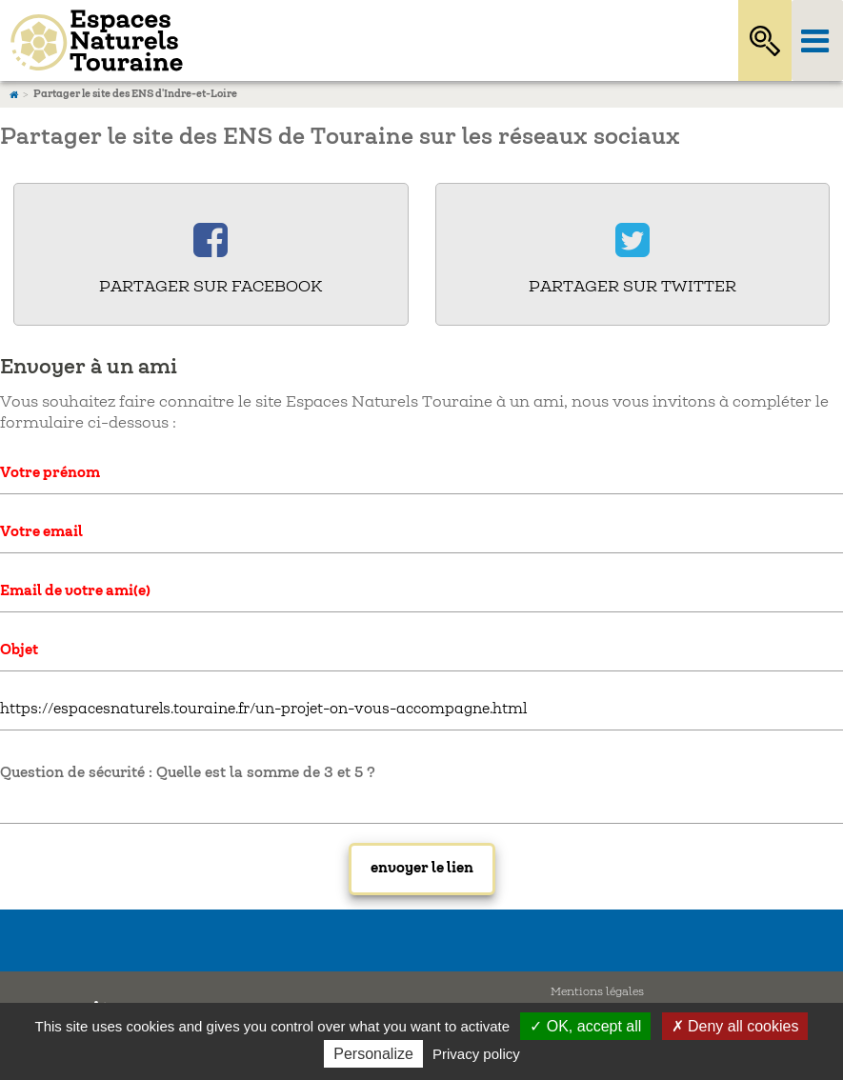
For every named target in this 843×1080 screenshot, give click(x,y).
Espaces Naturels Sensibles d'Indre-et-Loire (347, 40)
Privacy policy (476, 1054)
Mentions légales (597, 992)
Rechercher (765, 40)
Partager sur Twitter (632, 287)
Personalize (373, 1054)
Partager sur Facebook (210, 287)
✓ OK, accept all (585, 1026)
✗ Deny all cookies (735, 1026)
